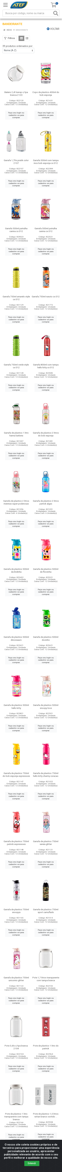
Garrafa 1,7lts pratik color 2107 (16, 161)
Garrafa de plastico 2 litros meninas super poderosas (16, 502)
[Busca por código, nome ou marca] (27, 13)
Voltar (53, 28)
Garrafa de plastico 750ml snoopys (16, 911)
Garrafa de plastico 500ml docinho (45, 638)
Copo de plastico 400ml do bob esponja (45, 93)
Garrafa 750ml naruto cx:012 (46, 296)
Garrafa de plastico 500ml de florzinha (45, 570)
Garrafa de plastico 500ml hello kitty (16, 706)
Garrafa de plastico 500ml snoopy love (45, 706)
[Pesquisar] (55, 13)
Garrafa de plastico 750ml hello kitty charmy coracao (45, 774)
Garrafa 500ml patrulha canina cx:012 (16, 229)
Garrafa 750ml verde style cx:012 (16, 366)
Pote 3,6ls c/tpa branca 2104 (16, 1047)
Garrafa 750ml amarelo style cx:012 (16, 298)
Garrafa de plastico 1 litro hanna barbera (16, 434)
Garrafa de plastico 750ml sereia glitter (45, 842)
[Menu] (5, 5)
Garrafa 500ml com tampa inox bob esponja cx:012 (46, 161)
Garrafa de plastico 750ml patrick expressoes (16, 842)
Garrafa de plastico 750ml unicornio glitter (16, 979)
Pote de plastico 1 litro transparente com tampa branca (16, 1116)
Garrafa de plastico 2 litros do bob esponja (46, 434)
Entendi (32, 1163)
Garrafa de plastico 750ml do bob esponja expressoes (16, 774)
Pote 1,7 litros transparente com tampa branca (45, 979)
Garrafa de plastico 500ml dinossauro (16, 638)
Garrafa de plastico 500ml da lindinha (16, 570)
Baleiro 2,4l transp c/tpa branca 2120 (16, 93)
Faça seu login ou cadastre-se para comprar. (16, 115)
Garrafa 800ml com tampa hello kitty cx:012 (46, 366)
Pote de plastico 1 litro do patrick (46, 1047)
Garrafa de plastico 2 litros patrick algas (46, 502)
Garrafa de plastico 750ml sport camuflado (45, 911)
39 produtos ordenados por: (17, 46)
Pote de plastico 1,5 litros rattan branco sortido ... (45, 1115)
